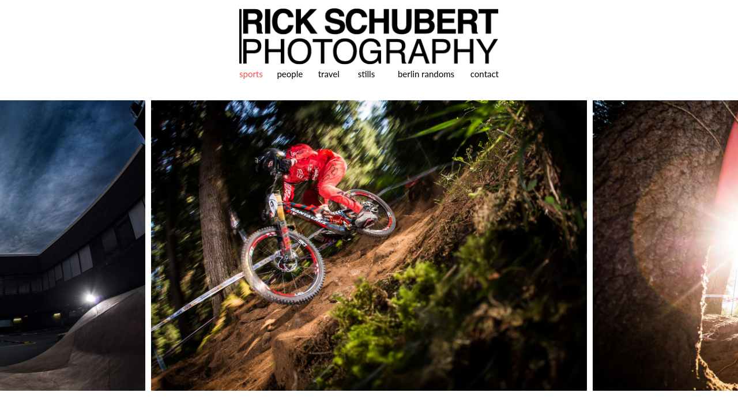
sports (251, 74)
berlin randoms (426, 74)
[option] (369, 245)
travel (329, 74)
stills (366, 74)
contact (484, 74)
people (290, 74)
